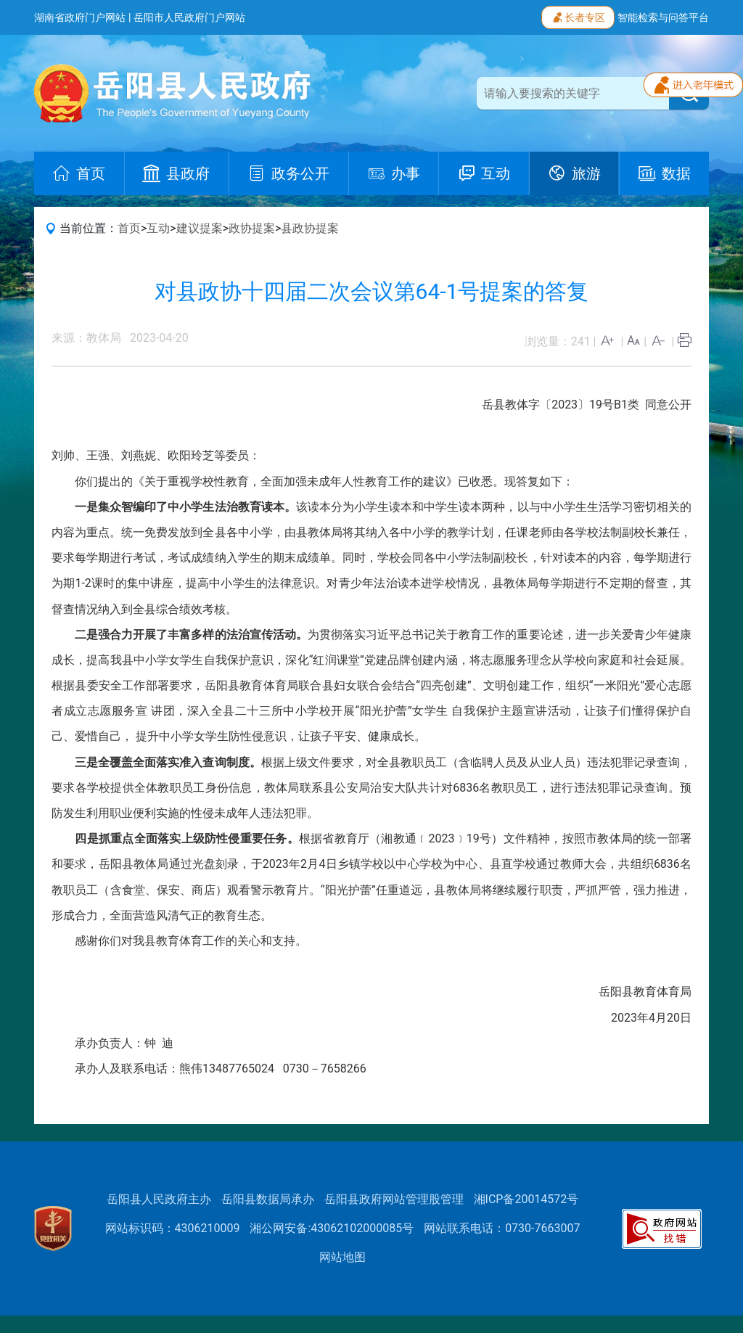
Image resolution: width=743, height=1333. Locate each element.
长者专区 (578, 16)
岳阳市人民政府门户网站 (189, 17)
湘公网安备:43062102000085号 (332, 1228)
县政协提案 (310, 228)
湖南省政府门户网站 (80, 17)
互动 (158, 228)
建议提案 (199, 228)
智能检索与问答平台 (663, 17)
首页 (129, 228)
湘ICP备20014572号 (526, 1199)
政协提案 (252, 228)
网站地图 (342, 1257)
